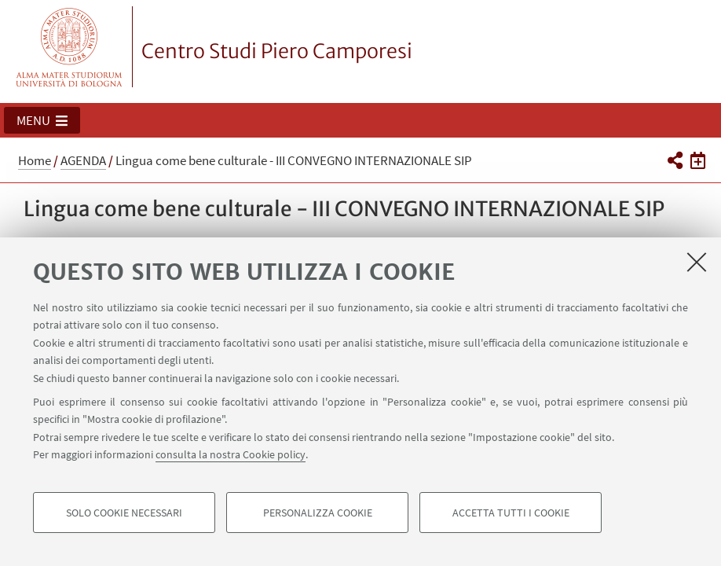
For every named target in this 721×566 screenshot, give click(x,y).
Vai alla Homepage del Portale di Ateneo (69, 46)
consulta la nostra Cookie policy (231, 454)
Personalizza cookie (317, 512)
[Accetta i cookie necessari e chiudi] (696, 261)
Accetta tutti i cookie (510, 512)
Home (34, 160)
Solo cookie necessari (124, 512)
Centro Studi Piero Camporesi (276, 51)
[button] (42, 120)
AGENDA (83, 160)
